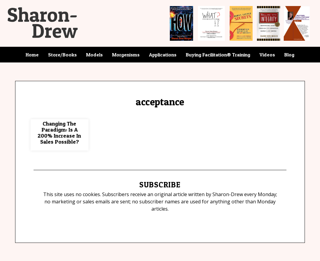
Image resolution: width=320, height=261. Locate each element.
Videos (267, 55)
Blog (289, 55)
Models (94, 55)
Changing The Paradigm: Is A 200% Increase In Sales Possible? (59, 132)
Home (32, 55)
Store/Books (62, 55)
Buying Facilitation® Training (218, 55)
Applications (162, 55)
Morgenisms (126, 55)
